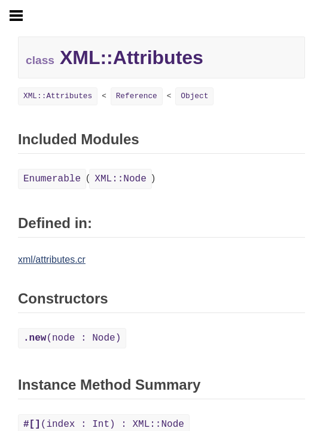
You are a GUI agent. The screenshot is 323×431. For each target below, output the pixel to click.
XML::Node (120, 179)
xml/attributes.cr (52, 259)
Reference (136, 96)
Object (194, 96)
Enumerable (52, 179)
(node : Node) (72, 338)
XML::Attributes (57, 96)
